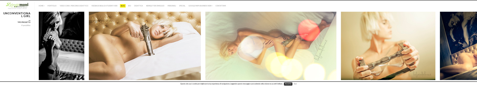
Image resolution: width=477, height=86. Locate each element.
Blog (123, 6)
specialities (25, 25)
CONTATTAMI (220, 6)
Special (182, 6)
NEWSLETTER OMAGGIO (155, 6)
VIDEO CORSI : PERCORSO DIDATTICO (74, 6)
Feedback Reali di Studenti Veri (104, 6)
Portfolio (52, 6)
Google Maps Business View (200, 6)
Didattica (138, 6)
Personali (172, 6)
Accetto (288, 84)
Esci (295, 84)
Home (41, 6)
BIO (129, 6)
